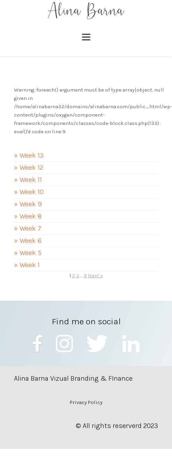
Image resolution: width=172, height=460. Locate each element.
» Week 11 (28, 180)
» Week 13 (29, 155)
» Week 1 (27, 265)
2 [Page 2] (73, 275)
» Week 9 (28, 204)
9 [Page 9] (85, 275)
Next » (95, 275)
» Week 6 (28, 241)
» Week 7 (27, 228)
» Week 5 (28, 253)
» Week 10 (29, 192)
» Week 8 (28, 216)
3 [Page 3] (77, 275)
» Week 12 (28, 168)
